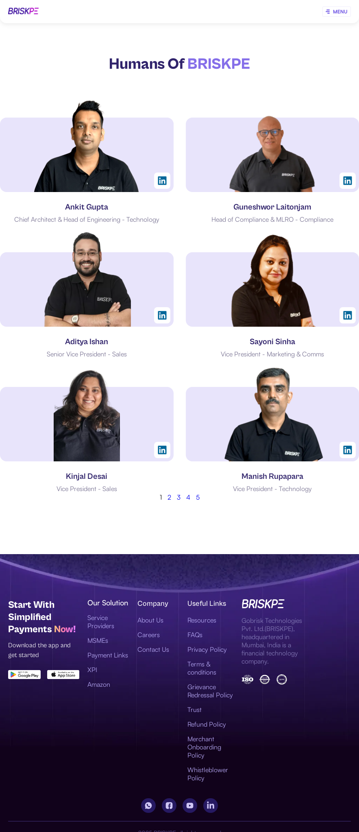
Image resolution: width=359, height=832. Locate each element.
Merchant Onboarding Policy (204, 747)
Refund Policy (206, 724)
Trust (194, 709)
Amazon (98, 684)
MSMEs (97, 640)
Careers (148, 635)
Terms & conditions (201, 668)
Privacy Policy (207, 649)
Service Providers (100, 622)
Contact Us (153, 649)
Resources (201, 620)
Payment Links (107, 655)
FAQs (194, 635)
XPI (92, 670)
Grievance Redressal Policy (210, 691)
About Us (150, 620)
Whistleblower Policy (207, 774)
